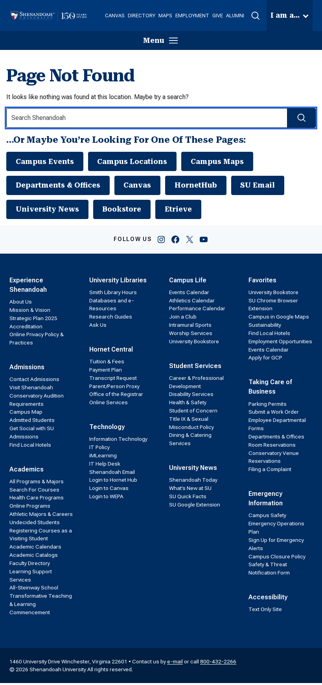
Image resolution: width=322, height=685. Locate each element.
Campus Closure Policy (276, 558)
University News (48, 210)
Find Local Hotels (30, 447)
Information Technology (118, 441)
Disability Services (191, 396)
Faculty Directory (29, 565)
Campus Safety (267, 517)
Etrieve (185, 210)
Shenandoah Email (112, 473)
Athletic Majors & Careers (41, 516)
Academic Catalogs (33, 557)
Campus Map (25, 414)
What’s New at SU (190, 490)
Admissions (26, 369)
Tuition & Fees (106, 363)
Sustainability (264, 327)
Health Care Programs (36, 499)
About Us (20, 303)
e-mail (175, 663)
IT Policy (99, 449)
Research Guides (110, 318)
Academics (26, 471)
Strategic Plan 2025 (33, 320)
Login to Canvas (109, 490)
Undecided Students (34, 524)
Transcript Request (113, 380)
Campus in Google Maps (278, 318)
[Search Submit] (301, 118)
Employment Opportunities (280, 343)
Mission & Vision (29, 312)
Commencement (29, 614)
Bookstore (126, 210)
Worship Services (190, 335)
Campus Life (187, 281)
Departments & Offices (60, 186)
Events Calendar (189, 294)
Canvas (142, 186)
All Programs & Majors (36, 483)
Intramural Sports (190, 327)
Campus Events (46, 161)
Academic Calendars (35, 548)
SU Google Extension (194, 506)
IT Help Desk (104, 465)
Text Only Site (265, 611)
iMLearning (103, 457)
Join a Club (183, 318)
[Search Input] (161, 118)
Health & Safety (187, 404)
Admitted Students (32, 422)
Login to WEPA (106, 498)
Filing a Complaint (269, 471)
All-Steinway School (33, 589)
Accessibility (267, 599)
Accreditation (25, 328)
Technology (107, 429)
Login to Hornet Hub (113, 482)
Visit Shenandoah (31, 389)
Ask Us (98, 327)
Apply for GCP (265, 359)
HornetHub (202, 186)
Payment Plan (105, 371)
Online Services (108, 404)
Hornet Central (111, 351)
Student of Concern (193, 412)
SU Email (265, 186)
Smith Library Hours (113, 294)
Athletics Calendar (192, 302)
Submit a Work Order (273, 414)
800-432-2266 (218, 663)
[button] (255, 16)
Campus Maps (223, 161)
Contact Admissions (34, 381)
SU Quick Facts (187, 498)
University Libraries (118, 281)
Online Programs (29, 508)
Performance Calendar (197, 310)
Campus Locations (135, 161)
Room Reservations (272, 447)
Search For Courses (34, 491)
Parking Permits (267, 405)
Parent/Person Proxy (114, 388)
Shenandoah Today (193, 482)
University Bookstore (194, 343)
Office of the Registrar (116, 396)
